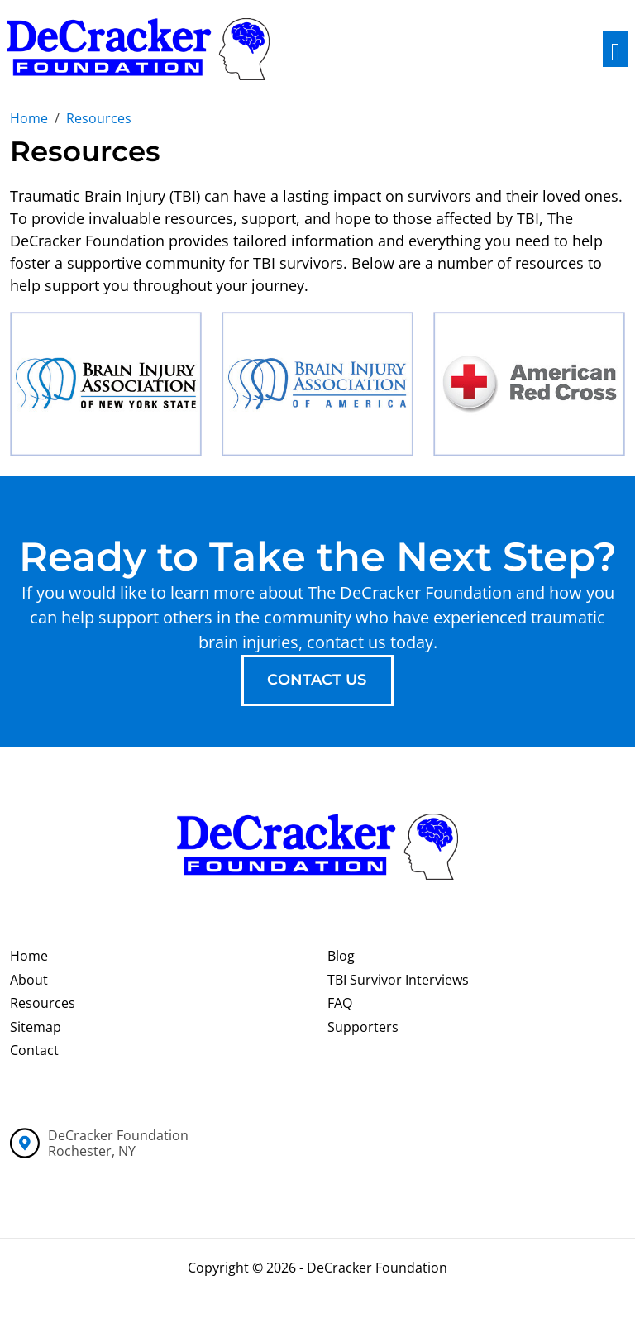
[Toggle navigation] (615, 49)
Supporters (363, 1027)
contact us (316, 680)
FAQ (339, 1003)
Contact (34, 1050)
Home (29, 956)
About (29, 980)
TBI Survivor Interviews (398, 980)
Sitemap (35, 1027)
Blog (341, 956)
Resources (42, 1003)
